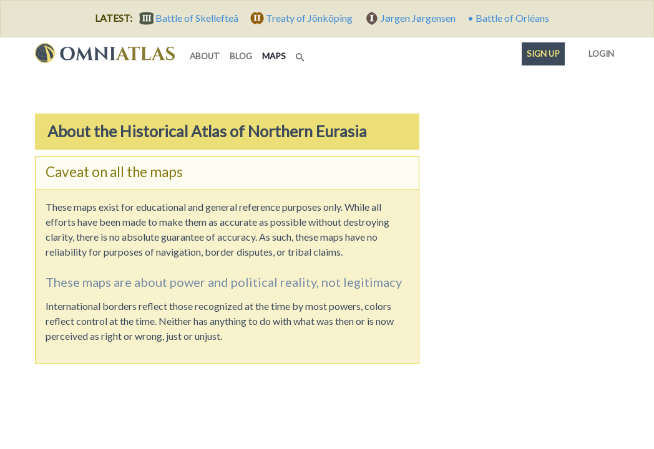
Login (598, 51)
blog (241, 56)
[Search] (301, 53)
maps (276, 55)
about (205, 56)
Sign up (543, 54)
